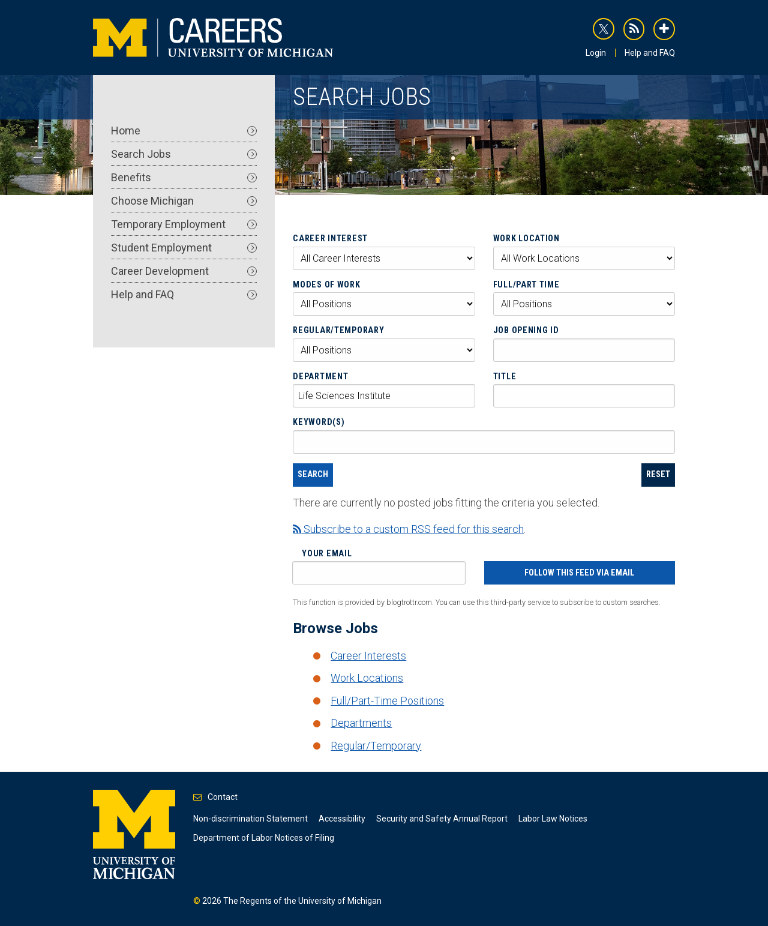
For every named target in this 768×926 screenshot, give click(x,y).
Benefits (184, 177)
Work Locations (367, 678)
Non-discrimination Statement (250, 818)
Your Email (327, 553)
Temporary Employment (184, 224)
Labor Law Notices (552, 818)
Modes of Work (326, 284)
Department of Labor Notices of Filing (263, 838)
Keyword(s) (318, 422)
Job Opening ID (526, 330)
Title (505, 376)
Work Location (526, 238)
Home (184, 130)
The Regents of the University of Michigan (302, 901)
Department (320, 376)
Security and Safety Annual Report (442, 818)
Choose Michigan (184, 200)
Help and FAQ (650, 53)
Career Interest (330, 238)
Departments (361, 723)
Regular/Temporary (338, 330)
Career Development (184, 271)
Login (596, 53)
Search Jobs (184, 154)
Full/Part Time (526, 284)
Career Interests (368, 655)
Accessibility (342, 818)
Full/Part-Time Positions (387, 700)
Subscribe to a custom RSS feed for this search (408, 529)
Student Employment (184, 247)
